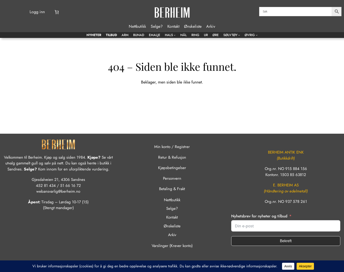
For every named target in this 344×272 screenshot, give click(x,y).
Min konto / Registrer (172, 146)
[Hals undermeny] (174, 35)
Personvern (172, 178)
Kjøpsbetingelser (172, 167)
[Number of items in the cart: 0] (57, 12)
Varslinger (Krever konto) (172, 245)
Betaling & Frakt (172, 189)
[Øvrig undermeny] (257, 35)
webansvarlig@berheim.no (58, 191)
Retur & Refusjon (172, 157)
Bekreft (286, 241)
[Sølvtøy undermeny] (239, 35)
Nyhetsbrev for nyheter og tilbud (259, 216)
